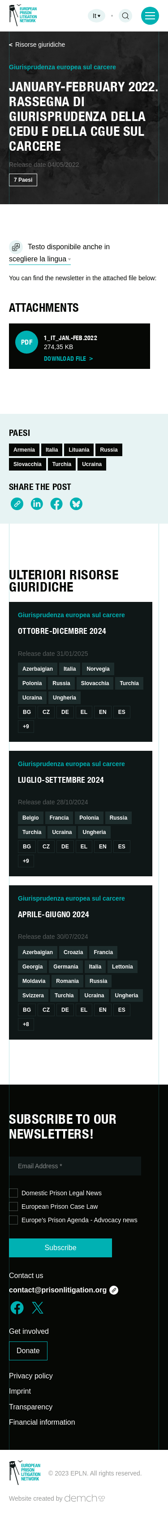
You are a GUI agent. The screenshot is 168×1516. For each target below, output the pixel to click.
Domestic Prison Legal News (55, 1193)
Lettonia (122, 967)
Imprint (20, 1391)
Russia (108, 450)
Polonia (32, 683)
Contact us (26, 1275)
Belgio (30, 818)
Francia (59, 818)
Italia (52, 450)
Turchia (61, 464)
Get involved (29, 1331)
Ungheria (64, 698)
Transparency (30, 1407)
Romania (67, 981)
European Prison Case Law (53, 1206)
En (103, 712)
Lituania (79, 450)
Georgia (32, 967)
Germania (65, 967)
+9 (26, 726)
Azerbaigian (37, 669)
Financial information (42, 1422)
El (84, 712)
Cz (46, 712)
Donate (28, 1351)
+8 (26, 1024)
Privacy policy (31, 1376)
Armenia (24, 450)
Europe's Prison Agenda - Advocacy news (73, 1220)
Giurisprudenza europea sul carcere (62, 67)
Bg (27, 712)
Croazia (73, 952)
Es (121, 712)
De (65, 712)
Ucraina (92, 464)
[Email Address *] (75, 1166)
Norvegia (97, 669)
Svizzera (33, 995)
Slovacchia (27, 464)
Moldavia (33, 981)
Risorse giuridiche (37, 44)
